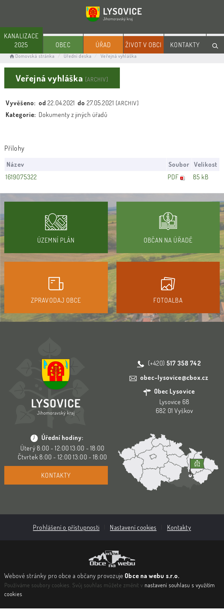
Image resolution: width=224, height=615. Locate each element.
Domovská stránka (32, 56)
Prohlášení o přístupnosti (66, 527)
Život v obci (143, 45)
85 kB (201, 177)
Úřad (103, 45)
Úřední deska (78, 56)
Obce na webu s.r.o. (152, 576)
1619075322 (21, 177)
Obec (62, 45)
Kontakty (185, 45)
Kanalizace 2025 (21, 40)
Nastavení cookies (133, 527)
